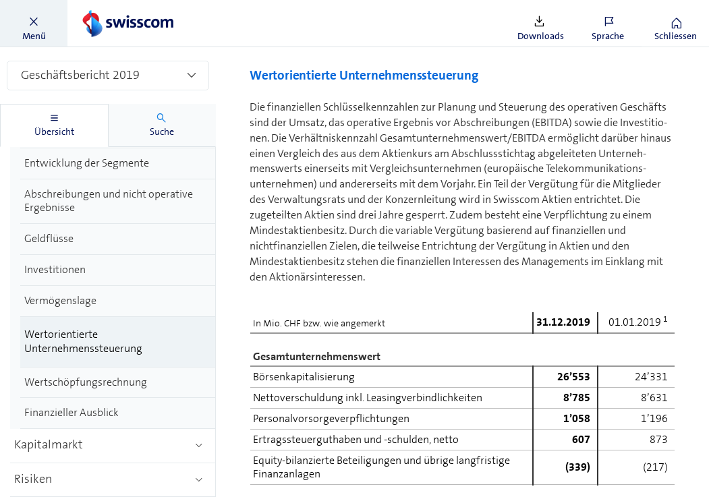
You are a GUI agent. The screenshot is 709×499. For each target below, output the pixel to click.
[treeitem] (118, 163)
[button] (33, 23)
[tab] (54, 125)
